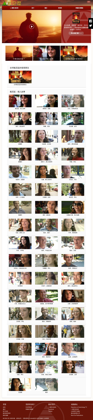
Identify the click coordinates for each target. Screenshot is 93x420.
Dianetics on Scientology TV (79, 407)
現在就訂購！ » (76, 33)
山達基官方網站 (75, 411)
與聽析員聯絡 (79, 8)
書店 (46, 8)
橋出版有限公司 (75, 413)
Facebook (51, 409)
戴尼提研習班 (7, 413)
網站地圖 (5, 415)
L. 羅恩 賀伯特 (14, 8)
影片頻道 (5, 411)
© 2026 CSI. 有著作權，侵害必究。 (13, 418)
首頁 (4, 407)
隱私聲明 (26, 418)
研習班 (60, 8)
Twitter (50, 411)
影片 (33, 8)
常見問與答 (29, 407)
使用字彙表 (40, 418)
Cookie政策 (32, 418)
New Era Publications (77, 415)
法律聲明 (46, 418)
